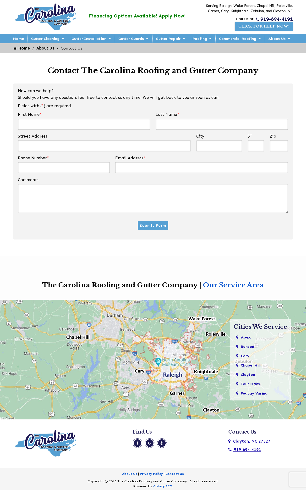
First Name (30, 114)
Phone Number (33, 158)
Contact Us (174, 474)
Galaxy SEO (162, 486)
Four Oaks (251, 385)
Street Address (32, 136)
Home (18, 38)
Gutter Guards (131, 38)
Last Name (167, 114)
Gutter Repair (168, 38)
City (200, 136)
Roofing (199, 38)
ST (250, 136)
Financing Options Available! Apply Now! (136, 16)
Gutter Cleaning (45, 38)
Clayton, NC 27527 (249, 441)
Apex (246, 337)
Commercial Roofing (237, 38)
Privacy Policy (151, 474)
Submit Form (153, 225)
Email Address (130, 158)
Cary (245, 356)
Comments (28, 179)
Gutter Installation (88, 38)
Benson (248, 347)
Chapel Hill (251, 366)
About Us (277, 38)
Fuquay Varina (255, 394)
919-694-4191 (274, 18)
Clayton (249, 375)
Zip (273, 136)
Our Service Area (233, 285)
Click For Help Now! (261, 26)
